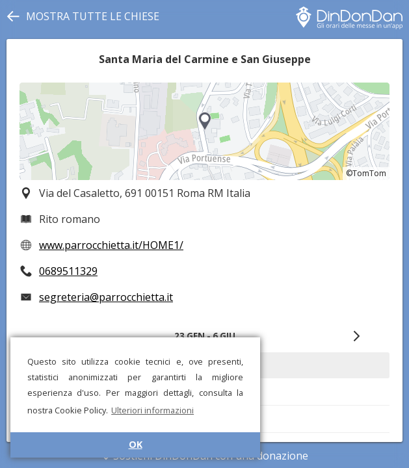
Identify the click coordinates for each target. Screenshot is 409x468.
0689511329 (68, 271)
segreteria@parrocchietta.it (106, 297)
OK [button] (135, 444)
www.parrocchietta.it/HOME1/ (111, 245)
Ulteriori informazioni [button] (152, 410)
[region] (204, 131)
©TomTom (366, 173)
